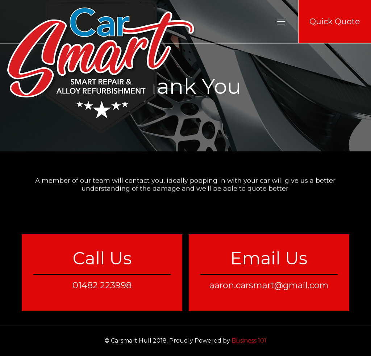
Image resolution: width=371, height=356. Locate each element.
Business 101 (249, 340)
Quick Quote (334, 21)
